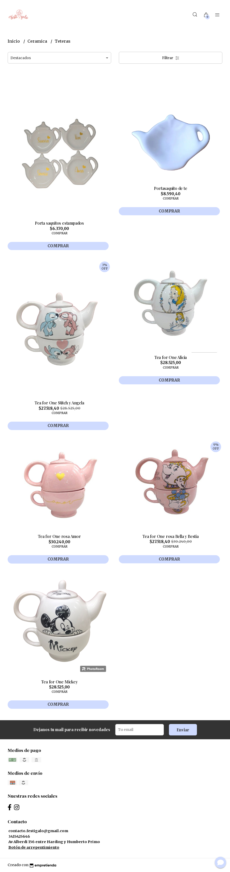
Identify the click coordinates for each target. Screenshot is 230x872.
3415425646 (19, 836)
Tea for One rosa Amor (59, 536)
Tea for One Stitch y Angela (59, 402)
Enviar (183, 729)
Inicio (14, 41)
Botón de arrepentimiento (33, 847)
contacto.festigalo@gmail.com (38, 831)
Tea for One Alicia (170, 357)
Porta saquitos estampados (59, 223)
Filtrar (170, 57)
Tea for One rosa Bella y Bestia (170, 536)
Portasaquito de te (170, 188)
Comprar (58, 245)
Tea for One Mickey (59, 681)
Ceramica (37, 41)
